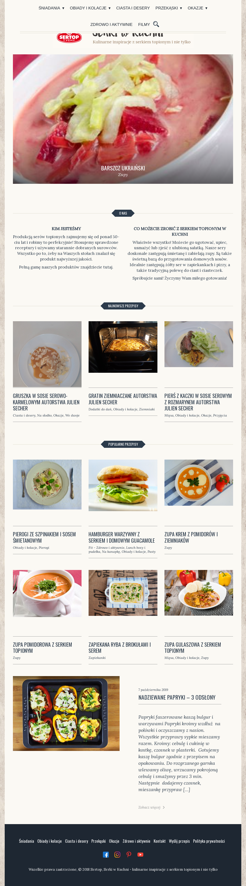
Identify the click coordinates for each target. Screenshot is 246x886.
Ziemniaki (147, 409)
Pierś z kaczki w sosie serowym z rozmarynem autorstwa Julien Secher (198, 402)
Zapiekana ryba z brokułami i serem (120, 647)
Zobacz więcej (149, 807)
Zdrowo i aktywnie (111, 24)
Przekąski (167, 8)
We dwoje (72, 415)
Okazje (195, 8)
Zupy (168, 547)
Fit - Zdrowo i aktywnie (107, 547)
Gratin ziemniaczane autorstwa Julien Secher (123, 398)
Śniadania (49, 8)
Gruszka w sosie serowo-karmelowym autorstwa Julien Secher (46, 402)
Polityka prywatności (209, 841)
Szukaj (155, 24)
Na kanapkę (111, 551)
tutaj (107, 267)
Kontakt (160, 841)
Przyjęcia (220, 415)
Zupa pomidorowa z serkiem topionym (42, 647)
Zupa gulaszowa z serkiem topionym (192, 647)
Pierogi (44, 547)
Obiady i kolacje (88, 8)
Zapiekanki (97, 658)
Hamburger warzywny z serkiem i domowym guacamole (122, 537)
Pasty (152, 551)
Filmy (144, 24)
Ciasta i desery (133, 8)
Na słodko (44, 415)
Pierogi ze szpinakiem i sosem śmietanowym (44, 537)
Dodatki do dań (100, 409)
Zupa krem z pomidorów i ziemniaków (191, 537)
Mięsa (169, 415)
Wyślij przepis (179, 841)
